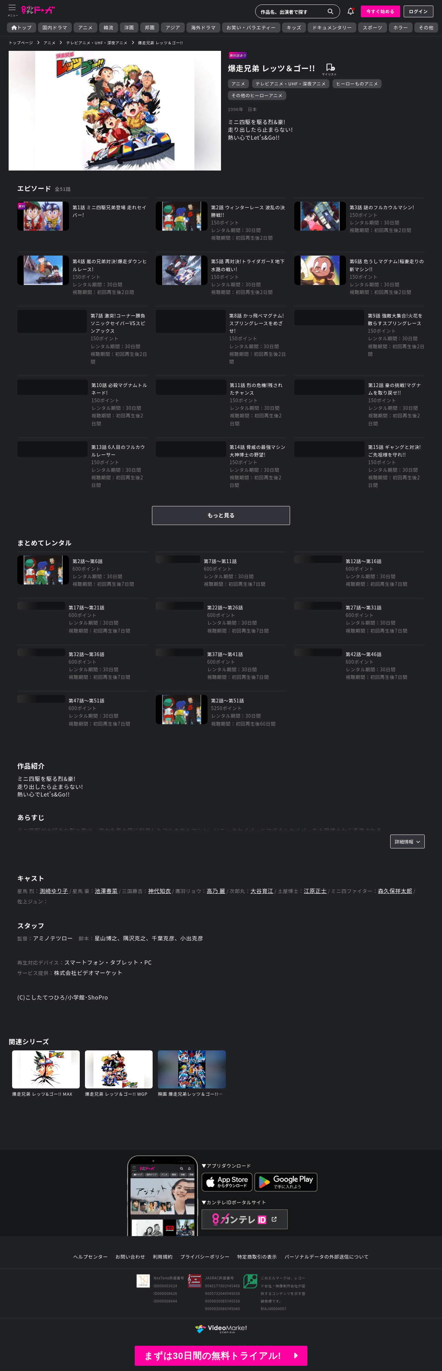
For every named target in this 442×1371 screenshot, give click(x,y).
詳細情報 (407, 845)
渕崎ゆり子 (54, 896)
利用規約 (163, 1262)
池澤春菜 (106, 896)
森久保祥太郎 (397, 896)
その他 (426, 27)
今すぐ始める (380, 11)
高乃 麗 (217, 896)
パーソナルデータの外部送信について (327, 1262)
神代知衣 (160, 896)
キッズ (294, 27)
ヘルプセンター (90, 1262)
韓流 (109, 27)
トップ (21, 27)
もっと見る (221, 518)
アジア (172, 27)
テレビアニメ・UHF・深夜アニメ (291, 84)
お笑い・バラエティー (251, 27)
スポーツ (372, 27)
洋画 (129, 27)
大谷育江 (263, 896)
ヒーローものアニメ (357, 84)
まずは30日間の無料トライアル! (221, 1356)
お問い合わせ (130, 1262)
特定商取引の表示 (257, 1262)
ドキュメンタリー (332, 27)
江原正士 (317, 896)
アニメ (85, 27)
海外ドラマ (203, 27)
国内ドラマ (54, 27)
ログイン (418, 11)
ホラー (400, 27)
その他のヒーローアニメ (257, 96)
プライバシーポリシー (205, 1262)
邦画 (150, 27)
